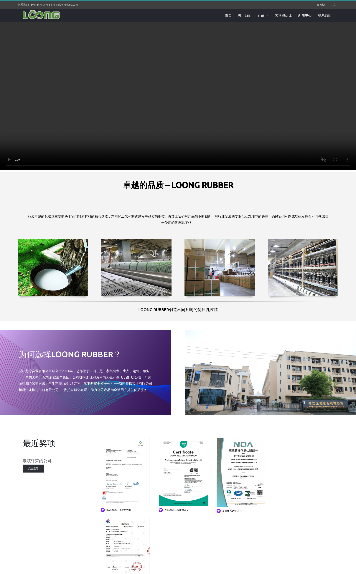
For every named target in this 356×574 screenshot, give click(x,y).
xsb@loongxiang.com (65, 4)
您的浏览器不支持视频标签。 (178, 96)
